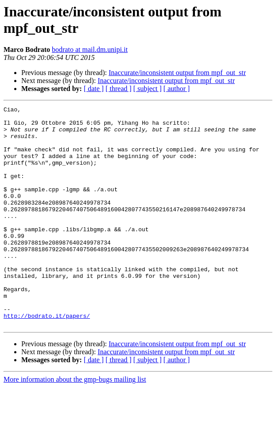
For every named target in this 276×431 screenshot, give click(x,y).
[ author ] (176, 88)
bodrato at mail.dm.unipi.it (90, 49)
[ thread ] (118, 88)
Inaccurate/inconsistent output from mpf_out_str (177, 72)
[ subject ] (147, 88)
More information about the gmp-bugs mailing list (75, 423)
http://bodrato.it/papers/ (47, 358)
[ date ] (94, 88)
